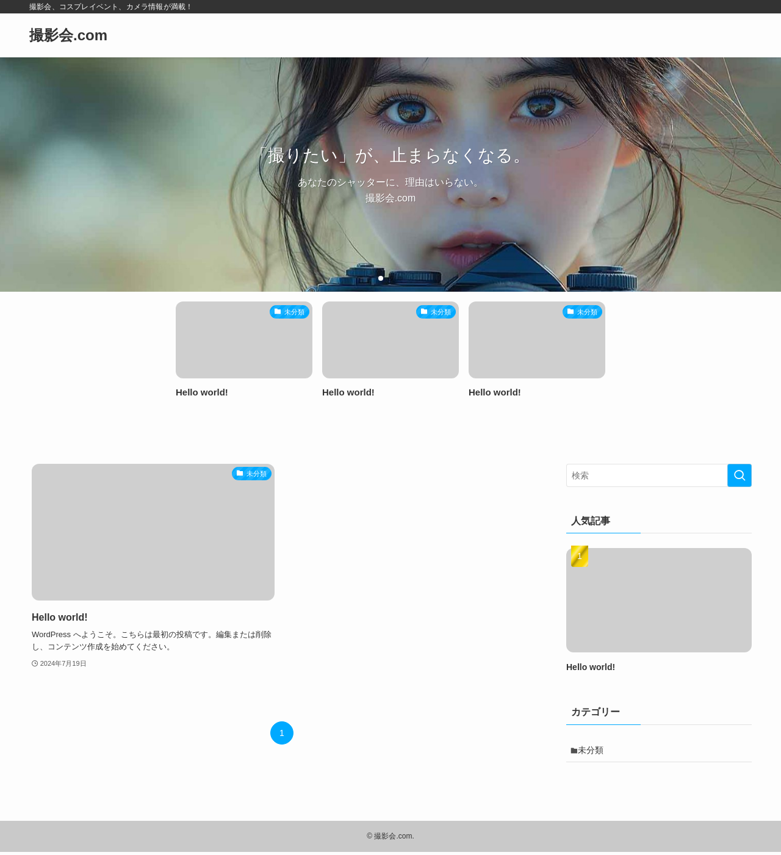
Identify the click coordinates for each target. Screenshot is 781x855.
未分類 (594, 751)
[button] (380, 278)
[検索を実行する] (739, 475)
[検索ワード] (659, 475)
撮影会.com (68, 35)
